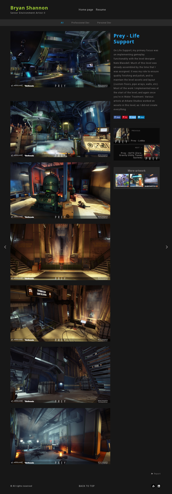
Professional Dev (80, 22)
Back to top (87, 486)
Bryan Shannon (29, 8)
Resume (101, 9)
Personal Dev (104, 22)
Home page (86, 9)
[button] (156, 474)
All (62, 22)
